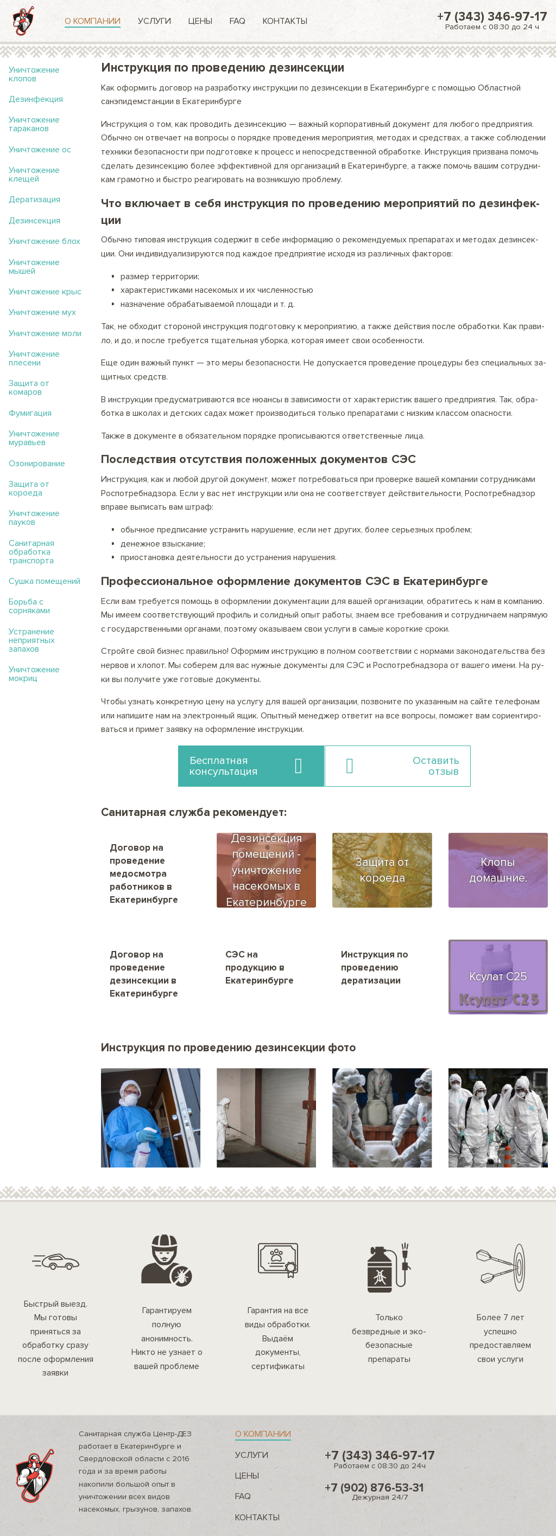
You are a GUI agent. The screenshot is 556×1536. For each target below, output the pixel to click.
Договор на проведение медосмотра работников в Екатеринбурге (144, 873)
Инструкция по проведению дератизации (374, 967)
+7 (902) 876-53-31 (380, 1491)
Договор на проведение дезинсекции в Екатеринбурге (144, 974)
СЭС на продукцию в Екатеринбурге (259, 967)
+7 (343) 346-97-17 (492, 20)
